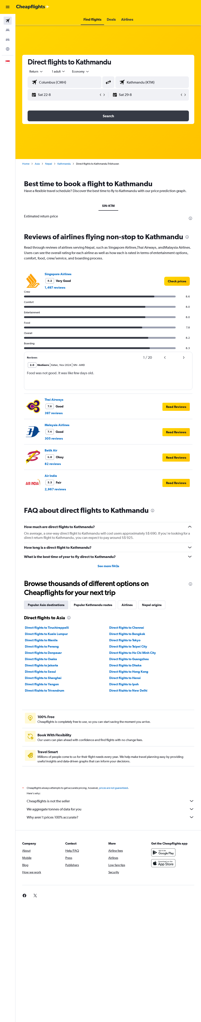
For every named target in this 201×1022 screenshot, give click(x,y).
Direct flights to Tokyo (124, 640)
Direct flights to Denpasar (43, 653)
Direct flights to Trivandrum (44, 690)
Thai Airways (54, 399)
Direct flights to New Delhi (128, 690)
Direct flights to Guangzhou (129, 659)
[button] (8, 7)
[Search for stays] (7, 30)
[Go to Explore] (7, 48)
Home (25, 163)
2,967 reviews (55, 489)
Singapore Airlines (58, 274)
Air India (51, 476)
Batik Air (51, 450)
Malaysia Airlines (57, 425)
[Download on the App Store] (163, 863)
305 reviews (54, 438)
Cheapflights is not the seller (110, 801)
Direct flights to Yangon (42, 684)
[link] (177, 281)
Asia (37, 163)
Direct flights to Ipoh (124, 684)
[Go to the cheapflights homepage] (32, 7)
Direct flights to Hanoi (125, 678)
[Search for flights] (7, 20)
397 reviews (54, 413)
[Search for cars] (7, 39)
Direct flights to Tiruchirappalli (47, 627)
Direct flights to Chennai (126, 627)
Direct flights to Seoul (40, 671)
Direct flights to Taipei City (128, 646)
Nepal (48, 163)
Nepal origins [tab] (152, 605)
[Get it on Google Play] (163, 852)
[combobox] (81, 71)
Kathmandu (64, 163)
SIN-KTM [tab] (108, 206)
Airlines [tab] (127, 605)
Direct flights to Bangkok (127, 634)
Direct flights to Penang (42, 646)
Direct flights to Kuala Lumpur (46, 634)
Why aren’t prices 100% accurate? (110, 817)
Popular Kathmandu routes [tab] (93, 605)
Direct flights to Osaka (41, 659)
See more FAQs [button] (108, 566)
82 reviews (53, 464)
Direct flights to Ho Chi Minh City (132, 653)
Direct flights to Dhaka (125, 665)
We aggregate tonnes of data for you (110, 809)
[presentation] (190, 218)
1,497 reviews (55, 287)
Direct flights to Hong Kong (128, 671)
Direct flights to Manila (41, 640)
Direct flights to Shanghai (43, 678)
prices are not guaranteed (113, 788)
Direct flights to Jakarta (41, 665)
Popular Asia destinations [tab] (46, 605)
